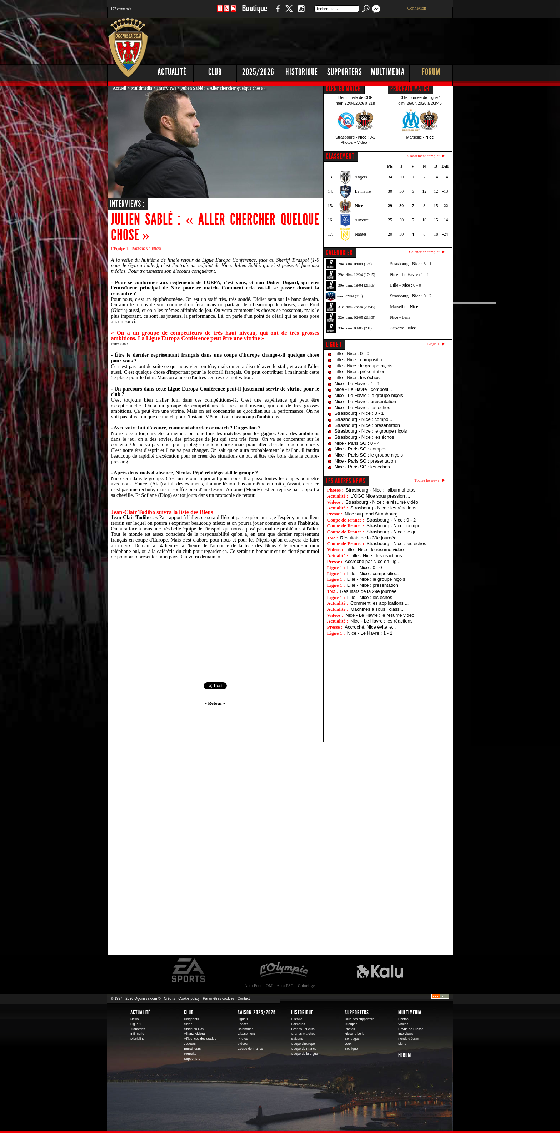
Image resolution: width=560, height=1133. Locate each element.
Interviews (166, 88)
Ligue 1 (334, 344)
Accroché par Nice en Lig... (372, 561)
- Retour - (215, 703)
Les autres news (345, 481)
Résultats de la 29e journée (368, 591)
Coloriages (307, 985)
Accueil (119, 88)
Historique (301, 72)
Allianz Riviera (194, 1034)
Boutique (254, 12)
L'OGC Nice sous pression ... (380, 496)
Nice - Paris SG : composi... (363, 449)
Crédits (169, 999)
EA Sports (189, 970)
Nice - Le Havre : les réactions (381, 621)
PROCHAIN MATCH (410, 88)
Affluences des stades (200, 1039)
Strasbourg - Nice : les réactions (383, 507)
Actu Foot (252, 985)
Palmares (298, 1024)
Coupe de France (250, 1049)
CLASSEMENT (340, 156)
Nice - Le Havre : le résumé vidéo (379, 615)
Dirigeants (191, 1019)
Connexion (417, 8)
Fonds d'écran (408, 1039)
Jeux (348, 1044)
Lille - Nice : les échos (357, 377)
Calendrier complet (424, 252)
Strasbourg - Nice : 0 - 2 (391, 520)
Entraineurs (192, 1049)
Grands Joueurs (303, 1029)
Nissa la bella (354, 1034)
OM (269, 985)
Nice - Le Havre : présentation (365, 401)
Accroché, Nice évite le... (370, 627)
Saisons (297, 1039)
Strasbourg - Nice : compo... (363, 419)
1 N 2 (226, 12)
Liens (402, 1044)
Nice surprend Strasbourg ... (374, 514)
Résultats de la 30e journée (368, 537)
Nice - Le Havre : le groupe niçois (369, 395)
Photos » (348, 142)
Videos (243, 1044)
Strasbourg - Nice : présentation (367, 425)
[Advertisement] (323, 39)
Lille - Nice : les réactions (376, 555)
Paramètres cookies (218, 999)
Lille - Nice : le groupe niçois (364, 365)
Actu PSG (285, 985)
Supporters (344, 72)
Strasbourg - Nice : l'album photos (380, 490)
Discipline (137, 1039)
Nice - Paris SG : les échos (362, 466)
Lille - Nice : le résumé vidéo (374, 549)
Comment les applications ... (379, 603)
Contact (244, 999)
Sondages (352, 1039)
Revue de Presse (411, 1029)
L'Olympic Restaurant (283, 970)
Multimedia (388, 72)
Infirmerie (137, 1034)
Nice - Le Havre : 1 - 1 (357, 383)
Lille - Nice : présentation (360, 371)
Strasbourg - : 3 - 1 (410, 263)
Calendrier (245, 1029)
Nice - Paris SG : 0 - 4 (357, 443)
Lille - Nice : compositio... (360, 359)
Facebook (277, 12)
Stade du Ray (194, 1029)
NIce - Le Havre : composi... (363, 389)
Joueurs (190, 1044)
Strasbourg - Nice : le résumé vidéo (381, 502)
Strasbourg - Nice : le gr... (392, 531)
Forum (431, 72)
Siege (188, 1024)
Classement (246, 1034)
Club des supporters (359, 1019)
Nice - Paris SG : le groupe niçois (369, 455)
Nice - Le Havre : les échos (362, 407)
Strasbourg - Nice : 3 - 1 (359, 413)
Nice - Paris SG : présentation (365, 461)
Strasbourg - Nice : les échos (364, 437)
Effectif (243, 1024)
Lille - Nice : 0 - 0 (352, 353)
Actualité (172, 72)
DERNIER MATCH (343, 88)
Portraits (190, 1054)
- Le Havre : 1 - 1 (409, 274)
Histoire (296, 1019)
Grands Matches (303, 1034)
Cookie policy (188, 999)
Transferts (137, 1029)
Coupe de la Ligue (304, 1054)
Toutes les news (427, 480)
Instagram (301, 12)
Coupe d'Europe (303, 1044)
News (134, 1019)
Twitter (289, 12)
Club (215, 72)
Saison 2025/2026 (257, 1012)
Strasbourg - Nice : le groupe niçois (371, 431)
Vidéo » (363, 142)
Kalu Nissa (379, 970)
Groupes (351, 1024)
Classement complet (423, 155)
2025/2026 (258, 72)
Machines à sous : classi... (377, 609)
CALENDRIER (339, 252)
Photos (243, 1039)
